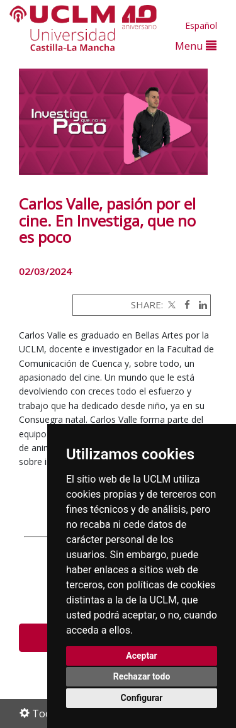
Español (201, 25)
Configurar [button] (142, 698)
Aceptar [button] (141, 656)
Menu (195, 45)
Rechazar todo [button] (142, 676)
